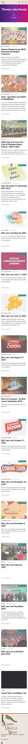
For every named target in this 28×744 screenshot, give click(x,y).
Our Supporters (4, 739)
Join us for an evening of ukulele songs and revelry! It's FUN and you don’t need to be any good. (13, 238)
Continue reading (5, 68)
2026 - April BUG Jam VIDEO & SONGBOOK (13, 98)
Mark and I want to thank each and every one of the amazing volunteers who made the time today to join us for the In (14, 152)
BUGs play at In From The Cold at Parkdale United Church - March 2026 (12, 144)
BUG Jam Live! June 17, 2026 (14, 274)
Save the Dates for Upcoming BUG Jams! (14, 187)
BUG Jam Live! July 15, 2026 (13, 316)
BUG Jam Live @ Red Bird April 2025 (12, 653)
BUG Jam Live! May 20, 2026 (13, 233)
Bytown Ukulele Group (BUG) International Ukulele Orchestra (13, 51)
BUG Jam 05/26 (4, 230)
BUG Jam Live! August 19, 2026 (12, 358)
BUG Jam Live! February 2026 (11, 566)
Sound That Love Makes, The (13, 693)
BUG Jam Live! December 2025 (12, 607)
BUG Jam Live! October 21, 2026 (13, 441)
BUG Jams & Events (6, 183)
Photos (3, 139)
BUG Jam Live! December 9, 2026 (13, 524)
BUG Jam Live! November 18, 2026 (14, 483)
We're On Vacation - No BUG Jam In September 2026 (13, 400)
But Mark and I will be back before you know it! (13, 405)
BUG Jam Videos (5, 46)
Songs (3, 690)
